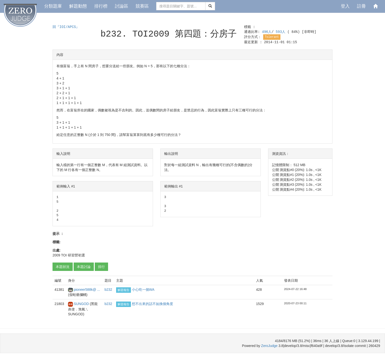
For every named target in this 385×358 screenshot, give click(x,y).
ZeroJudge (269, 346)
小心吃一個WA (143, 290)
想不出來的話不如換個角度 (152, 304)
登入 (345, 6)
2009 (56, 255)
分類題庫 (53, 6)
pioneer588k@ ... (87, 290)
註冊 (361, 6)
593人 (282, 32)
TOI (64, 255)
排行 (101, 267)
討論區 (121, 6)
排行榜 (101, 6)
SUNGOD (82, 304)
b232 (108, 290)
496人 (267, 32)
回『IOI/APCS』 (66, 27)
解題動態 (78, 6)
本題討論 (84, 267)
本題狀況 (62, 267)
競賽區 (142, 6)
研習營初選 (76, 255)
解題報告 (123, 290)
